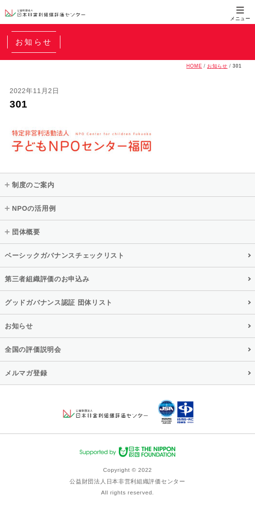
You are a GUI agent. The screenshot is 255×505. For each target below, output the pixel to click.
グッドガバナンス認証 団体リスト (59, 302)
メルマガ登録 (26, 373)
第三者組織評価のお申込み (47, 279)
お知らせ (217, 66)
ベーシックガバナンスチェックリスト (65, 255)
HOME (194, 66)
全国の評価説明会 (33, 349)
